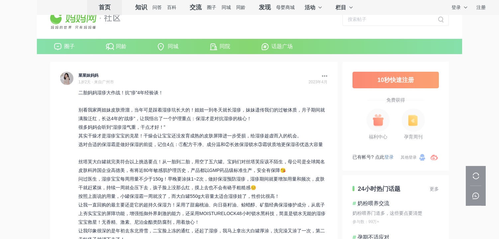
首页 (105, 7)
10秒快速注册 (395, 80)
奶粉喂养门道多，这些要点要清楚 (387, 213)
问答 (157, 7)
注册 (481, 7)
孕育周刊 (413, 136)
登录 (456, 7)
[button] (323, 76)
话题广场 (282, 46)
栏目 (341, 7)
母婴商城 (285, 7)
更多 (434, 189)
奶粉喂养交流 (373, 203)
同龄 (241, 7)
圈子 (211, 7)
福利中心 (378, 136)
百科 (171, 7)
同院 (225, 46)
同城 (226, 7)
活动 (310, 7)
